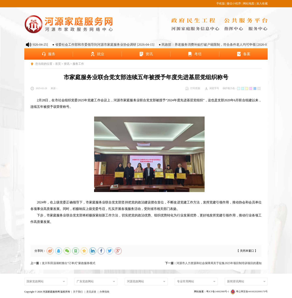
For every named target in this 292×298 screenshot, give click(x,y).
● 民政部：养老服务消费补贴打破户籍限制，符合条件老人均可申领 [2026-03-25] (219, 44)
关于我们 (78, 291)
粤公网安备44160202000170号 (249, 291)
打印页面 (192, 88)
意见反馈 (91, 291)
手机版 (220, 3)
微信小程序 (234, 3)
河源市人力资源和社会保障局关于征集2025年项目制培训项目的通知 (213, 263)
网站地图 (248, 3)
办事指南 (104, 291)
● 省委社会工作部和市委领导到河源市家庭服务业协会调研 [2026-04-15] (107, 44)
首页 (58, 63)
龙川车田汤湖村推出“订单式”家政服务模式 (62, 263)
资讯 (67, 63)
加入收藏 (262, 3)
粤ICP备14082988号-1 (218, 291)
